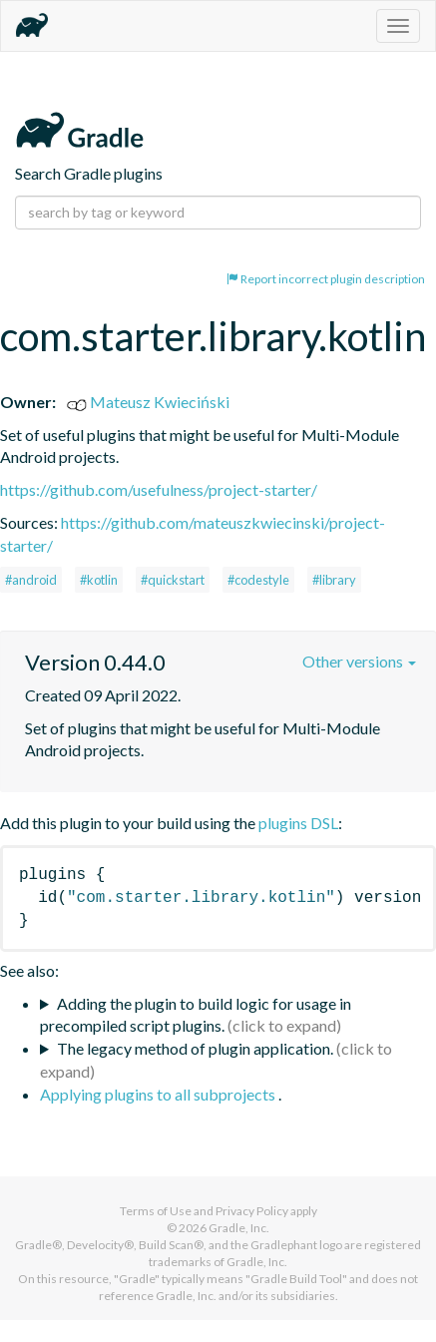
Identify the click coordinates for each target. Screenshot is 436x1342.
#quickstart (173, 580)
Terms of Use (156, 1210)
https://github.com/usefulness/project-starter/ (158, 489)
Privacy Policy (252, 1210)
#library (334, 580)
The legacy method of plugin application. (195, 1048)
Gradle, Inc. (239, 1227)
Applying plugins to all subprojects (159, 1094)
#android (31, 580)
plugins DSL (298, 822)
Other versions (359, 661)
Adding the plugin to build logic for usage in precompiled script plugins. (195, 1015)
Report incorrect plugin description (325, 278)
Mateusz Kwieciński (148, 401)
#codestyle (258, 580)
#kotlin (99, 580)
